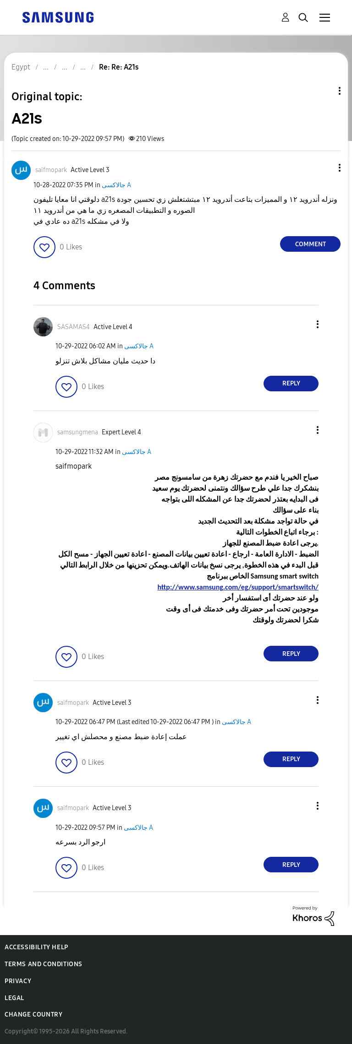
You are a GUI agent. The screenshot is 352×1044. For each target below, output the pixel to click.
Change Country (33, 1014)
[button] (324, 168)
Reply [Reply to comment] (291, 383)
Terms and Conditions (43, 964)
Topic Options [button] (324, 91)
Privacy (18, 981)
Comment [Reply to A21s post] (310, 244)
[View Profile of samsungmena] (77, 432)
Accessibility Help (36, 947)
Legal (14, 998)
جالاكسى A (116, 185)
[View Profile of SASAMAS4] (73, 327)
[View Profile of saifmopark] (51, 170)
